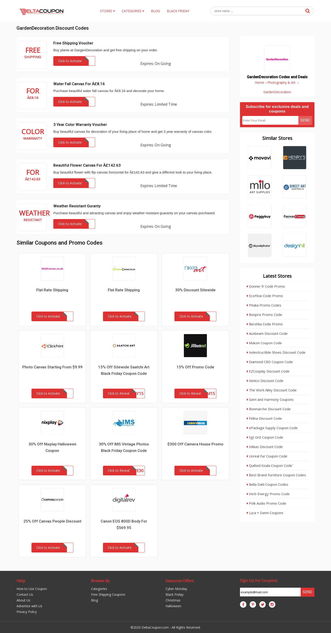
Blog (94, 600)
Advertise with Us (29, 606)
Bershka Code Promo (265, 324)
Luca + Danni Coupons (265, 512)
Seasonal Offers (180, 580)
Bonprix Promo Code (264, 314)
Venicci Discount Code (265, 380)
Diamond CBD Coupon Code (270, 361)
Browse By (100, 580)
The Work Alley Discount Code (272, 390)
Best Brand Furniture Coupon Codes (276, 475)
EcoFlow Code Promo (265, 295)
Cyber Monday (176, 589)
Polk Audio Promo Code (266, 503)
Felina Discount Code (264, 418)
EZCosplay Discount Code (268, 371)
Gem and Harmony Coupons (270, 399)
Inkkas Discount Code (265, 446)
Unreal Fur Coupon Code (267, 456)
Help (21, 580)
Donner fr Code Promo (266, 286)
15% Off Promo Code (195, 367)
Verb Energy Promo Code (268, 493)
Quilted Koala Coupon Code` (270, 465)
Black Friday (174, 594)
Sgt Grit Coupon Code (265, 437)
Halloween (173, 606)
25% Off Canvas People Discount (52, 521)
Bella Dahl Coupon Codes (267, 484)
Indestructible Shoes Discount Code (276, 352)
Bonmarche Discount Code (269, 409)
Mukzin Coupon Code (264, 343)
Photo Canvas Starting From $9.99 (52, 367)
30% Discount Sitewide (195, 290)
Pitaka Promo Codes (264, 305)
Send (305, 120)
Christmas (173, 600)
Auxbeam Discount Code (267, 333)
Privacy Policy (27, 612)
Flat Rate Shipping (52, 290)
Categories (99, 589)
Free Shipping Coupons (108, 594)
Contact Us (25, 594)
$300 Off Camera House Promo (195, 444)
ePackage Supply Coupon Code (272, 427)
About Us (23, 600)
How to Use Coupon (32, 589)
